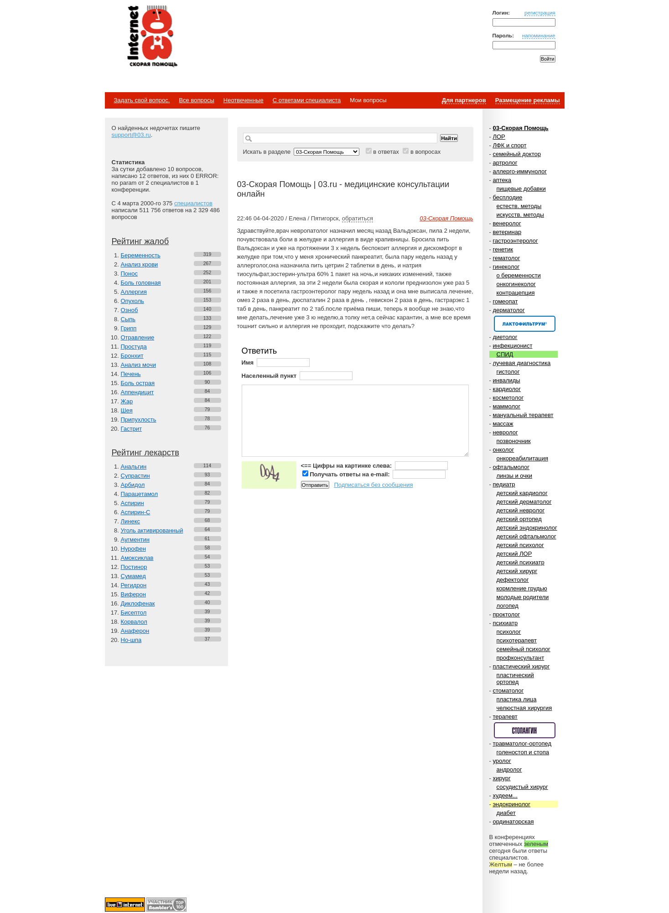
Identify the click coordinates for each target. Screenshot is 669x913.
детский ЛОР (514, 553)
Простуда (134, 346)
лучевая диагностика (521, 363)
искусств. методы (520, 214)
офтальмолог (511, 467)
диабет (506, 812)
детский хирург (517, 571)
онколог (503, 449)
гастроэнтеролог (515, 240)
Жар (127, 401)
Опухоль (132, 300)
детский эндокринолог (527, 527)
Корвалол (134, 621)
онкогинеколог (516, 284)
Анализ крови (139, 264)
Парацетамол (139, 493)
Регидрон (134, 585)
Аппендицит (137, 392)
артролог (505, 162)
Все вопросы (196, 100)
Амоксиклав (137, 557)
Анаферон (135, 630)
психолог (509, 631)
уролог (502, 760)
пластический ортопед (515, 678)
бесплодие (507, 197)
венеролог (507, 223)
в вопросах (425, 151)
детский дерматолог (524, 501)
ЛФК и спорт (509, 145)
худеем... (505, 795)
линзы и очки (514, 475)
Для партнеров (464, 100)
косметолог (508, 397)
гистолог (508, 371)
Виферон (133, 594)
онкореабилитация (523, 458)
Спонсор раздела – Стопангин (524, 730)
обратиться (357, 218)
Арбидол (133, 484)
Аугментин (135, 539)
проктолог (506, 614)
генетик (503, 249)
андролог (509, 769)
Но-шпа (131, 639)
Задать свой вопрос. (142, 100)
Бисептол (134, 612)
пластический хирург (521, 666)
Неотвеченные (243, 100)
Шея (127, 410)
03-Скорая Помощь (520, 128)
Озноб (129, 310)
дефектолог (513, 579)
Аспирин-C (135, 512)
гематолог (506, 258)
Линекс (130, 521)
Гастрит (131, 428)
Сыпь (128, 319)
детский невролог (521, 510)
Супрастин (135, 475)
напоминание (538, 35)
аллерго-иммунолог (520, 171)
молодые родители (523, 597)
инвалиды (506, 380)
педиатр (504, 484)
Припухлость (138, 419)
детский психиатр (521, 562)
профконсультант (521, 657)
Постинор (134, 566)
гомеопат (505, 301)
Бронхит (132, 355)
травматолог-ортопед (522, 743)
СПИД (505, 354)
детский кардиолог (522, 493)
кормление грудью (522, 588)
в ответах (386, 151)
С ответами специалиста (307, 100)
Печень (131, 373)
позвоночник (514, 441)
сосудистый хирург (522, 786)
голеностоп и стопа (523, 752)
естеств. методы (519, 206)
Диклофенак (138, 603)
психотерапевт (517, 640)
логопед (508, 605)
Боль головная (141, 282)
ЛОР (499, 136)
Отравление (138, 337)
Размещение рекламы (527, 100)
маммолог (506, 406)
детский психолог (520, 545)
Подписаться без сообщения (373, 484)
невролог (505, 432)
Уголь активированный (152, 530)
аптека (502, 180)
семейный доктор (516, 154)
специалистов (193, 203)
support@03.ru (131, 134)
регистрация (539, 13)
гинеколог (506, 266)
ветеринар (507, 232)
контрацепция (516, 292)
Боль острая (138, 383)
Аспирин (132, 503)
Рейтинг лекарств (145, 452)
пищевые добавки (521, 188)
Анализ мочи (138, 364)
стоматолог (508, 690)
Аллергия (134, 291)
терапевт (505, 716)
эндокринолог (511, 804)
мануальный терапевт (523, 415)
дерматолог (508, 310)
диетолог (505, 337)
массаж (503, 423)
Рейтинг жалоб (140, 241)
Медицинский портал (152, 37)
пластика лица (517, 699)
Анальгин (134, 466)
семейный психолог (523, 649)
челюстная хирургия (524, 707)
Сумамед (133, 576)
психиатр (505, 623)
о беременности (519, 275)
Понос (129, 273)
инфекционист (512, 345)
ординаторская (513, 821)
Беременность (141, 255)
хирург (501, 778)
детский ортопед (519, 519)
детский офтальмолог (526, 536)
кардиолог (507, 389)
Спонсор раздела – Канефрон (524, 324)
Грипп (129, 328)
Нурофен (133, 548)
